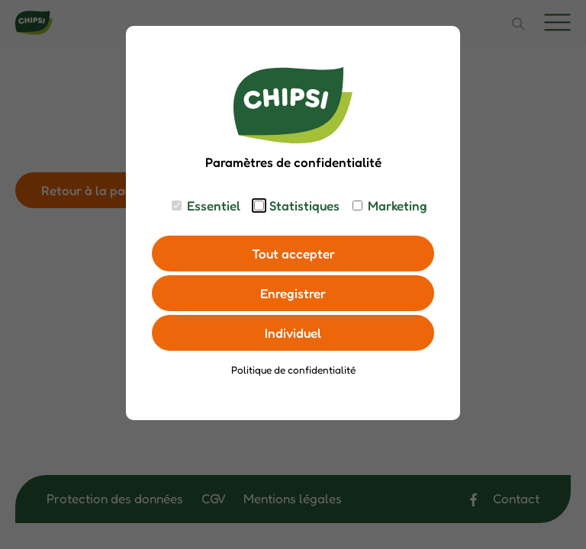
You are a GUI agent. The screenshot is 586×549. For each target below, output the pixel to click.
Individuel (293, 333)
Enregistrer (293, 293)
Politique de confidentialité (293, 370)
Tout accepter (293, 254)
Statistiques (304, 205)
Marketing (397, 205)
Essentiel (213, 205)
